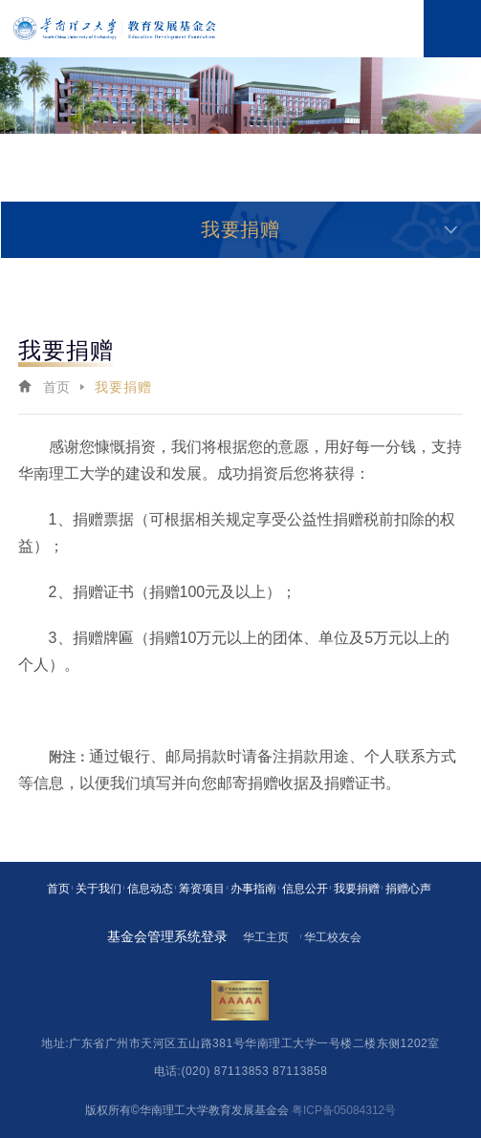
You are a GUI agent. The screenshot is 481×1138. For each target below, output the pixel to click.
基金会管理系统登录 (167, 936)
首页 (57, 387)
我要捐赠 (123, 387)
